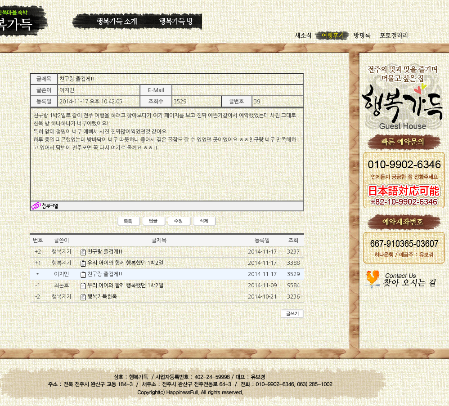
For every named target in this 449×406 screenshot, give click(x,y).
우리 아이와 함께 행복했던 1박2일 (125, 263)
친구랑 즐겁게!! (105, 251)
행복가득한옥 (102, 296)
